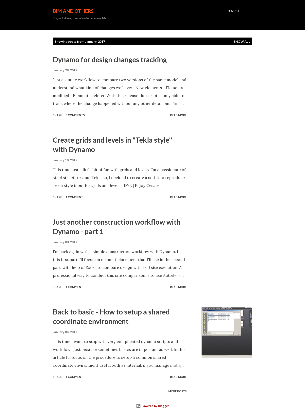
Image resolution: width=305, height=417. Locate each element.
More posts (177, 391)
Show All (242, 41)
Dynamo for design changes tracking (110, 59)
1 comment (74, 197)
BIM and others (73, 11)
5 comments (75, 115)
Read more (178, 115)
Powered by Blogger (152, 406)
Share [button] (57, 115)
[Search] (233, 11)
